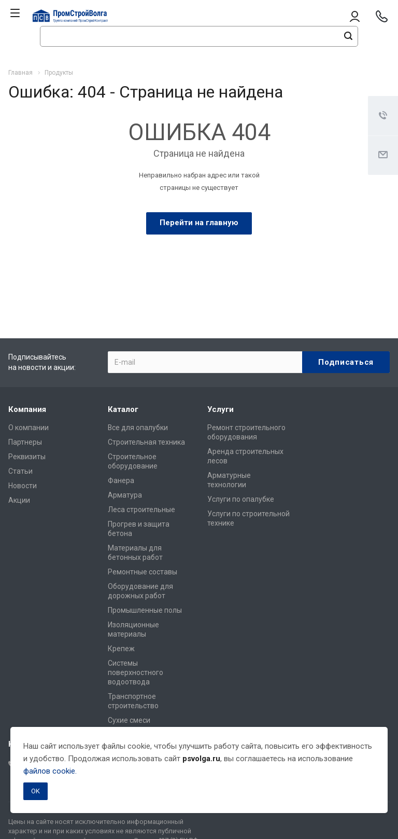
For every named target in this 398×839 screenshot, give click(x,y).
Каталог (123, 409)
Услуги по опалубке (240, 499)
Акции (19, 500)
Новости (22, 486)
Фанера (121, 480)
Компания (27, 409)
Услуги (220, 409)
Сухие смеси (129, 720)
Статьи (20, 471)
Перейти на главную (199, 222)
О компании (28, 427)
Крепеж (121, 648)
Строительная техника (146, 442)
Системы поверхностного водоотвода (135, 672)
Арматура (125, 495)
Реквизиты (27, 456)
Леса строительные (141, 509)
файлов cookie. (50, 771)
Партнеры (25, 442)
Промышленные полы (145, 610)
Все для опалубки (138, 427)
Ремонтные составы (142, 572)
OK (35, 791)
